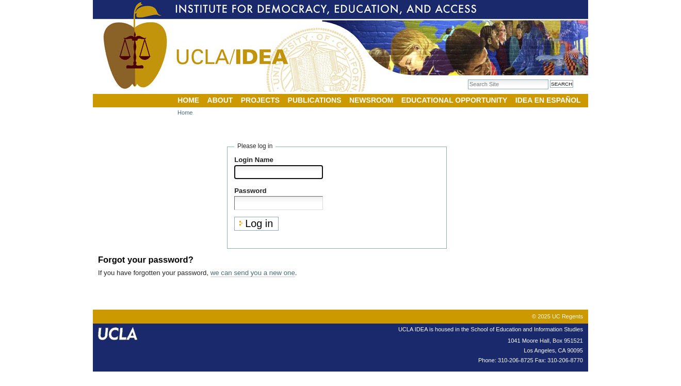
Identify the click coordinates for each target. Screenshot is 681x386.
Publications (315, 100)
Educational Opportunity (454, 100)
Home (188, 100)
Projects (260, 100)
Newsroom (371, 100)
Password (250, 191)
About (220, 100)
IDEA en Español (548, 100)
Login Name (253, 160)
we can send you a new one (252, 273)
